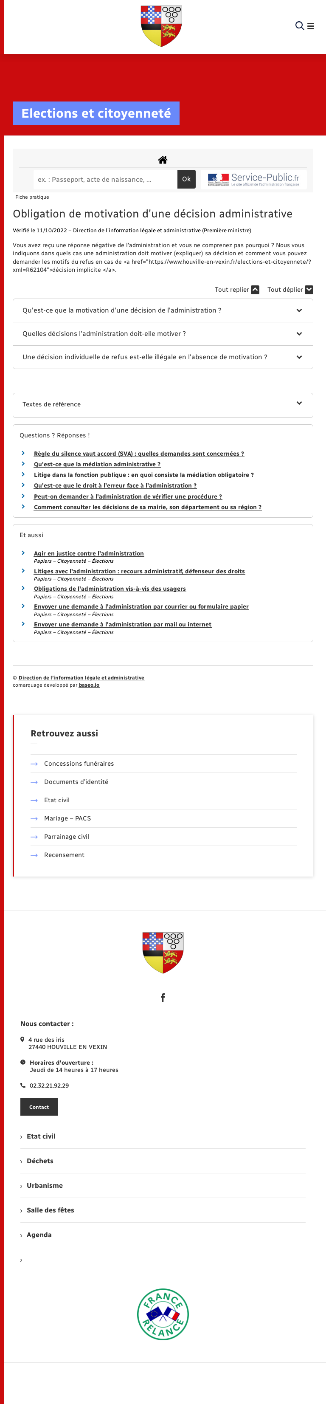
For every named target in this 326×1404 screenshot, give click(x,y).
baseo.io (89, 685)
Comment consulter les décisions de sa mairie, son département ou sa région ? (147, 507)
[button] (163, 310)
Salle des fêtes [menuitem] (47, 1210)
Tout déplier (290, 289)
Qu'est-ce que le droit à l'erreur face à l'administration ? (115, 485)
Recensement (57, 855)
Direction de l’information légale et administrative (81, 678)
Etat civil (50, 800)
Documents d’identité (69, 782)
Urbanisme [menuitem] (41, 1185)
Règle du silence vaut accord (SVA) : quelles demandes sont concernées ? (139, 453)
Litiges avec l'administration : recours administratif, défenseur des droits (139, 571)
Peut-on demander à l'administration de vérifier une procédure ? (128, 496)
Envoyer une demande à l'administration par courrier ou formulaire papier (141, 606)
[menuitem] (163, 1259)
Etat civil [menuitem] (38, 1136)
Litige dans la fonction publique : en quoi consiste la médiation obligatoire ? (144, 475)
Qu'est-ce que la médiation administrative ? (97, 464)
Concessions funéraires (72, 763)
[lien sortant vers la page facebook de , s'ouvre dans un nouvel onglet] (163, 997)
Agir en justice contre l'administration (89, 553)
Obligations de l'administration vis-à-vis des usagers (110, 588)
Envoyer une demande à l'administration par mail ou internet (122, 624)
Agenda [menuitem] (36, 1235)
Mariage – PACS (61, 818)
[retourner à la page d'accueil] (161, 26)
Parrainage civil (60, 836)
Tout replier (237, 289)
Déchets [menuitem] (36, 1161)
